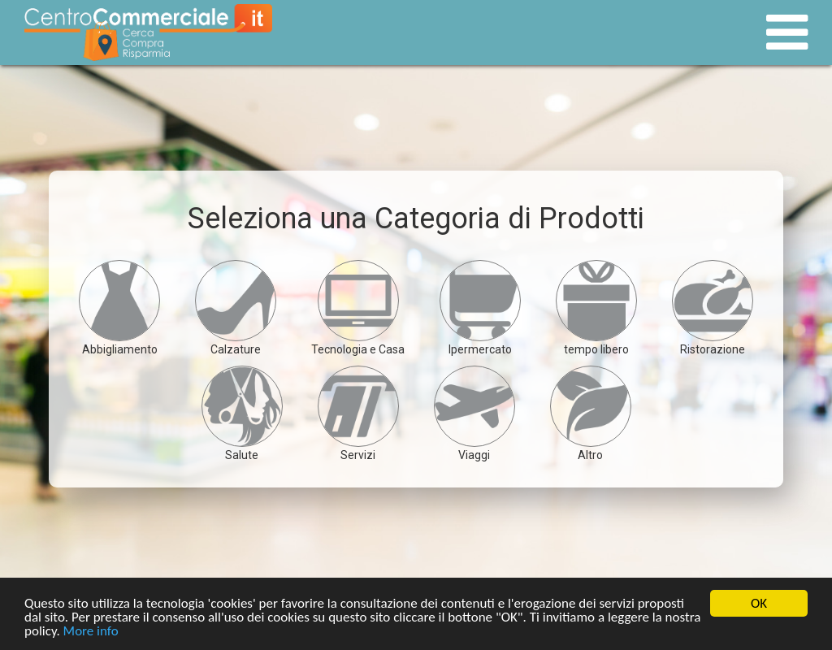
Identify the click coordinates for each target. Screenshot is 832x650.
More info (91, 631)
